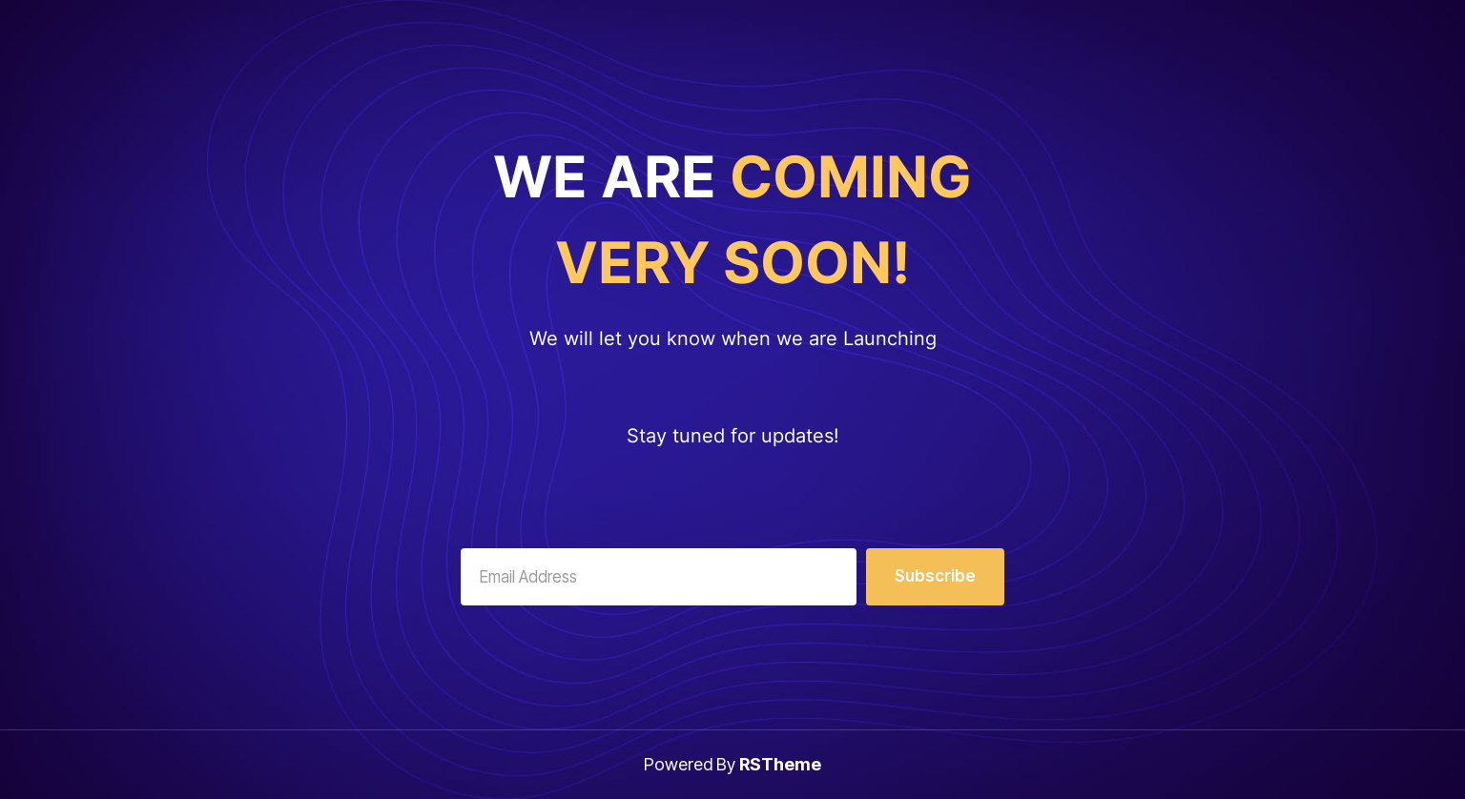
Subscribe (935, 575)
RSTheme (780, 764)
